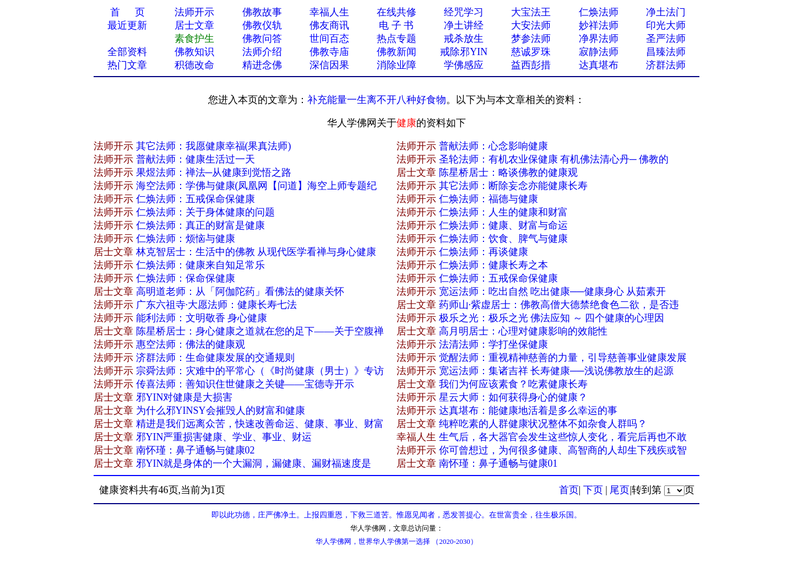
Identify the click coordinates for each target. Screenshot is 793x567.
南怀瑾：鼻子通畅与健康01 (498, 463)
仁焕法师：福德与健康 (488, 198)
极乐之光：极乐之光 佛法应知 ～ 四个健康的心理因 (552, 317)
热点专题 (396, 38)
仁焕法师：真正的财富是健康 (200, 225)
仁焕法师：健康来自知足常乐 (200, 265)
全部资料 (127, 51)
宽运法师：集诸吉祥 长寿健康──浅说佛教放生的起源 (556, 370)
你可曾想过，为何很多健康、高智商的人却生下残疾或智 (563, 450)
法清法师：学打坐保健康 (493, 344)
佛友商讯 (329, 25)
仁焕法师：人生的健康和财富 (503, 212)
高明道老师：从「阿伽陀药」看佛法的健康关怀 (240, 291)
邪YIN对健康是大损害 (184, 397)
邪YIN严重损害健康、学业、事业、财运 (224, 436)
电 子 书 (396, 25)
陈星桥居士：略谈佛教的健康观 (508, 172)
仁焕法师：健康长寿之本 (493, 265)
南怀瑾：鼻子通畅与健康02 (195, 450)
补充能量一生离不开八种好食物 (376, 99)
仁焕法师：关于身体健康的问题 (205, 212)
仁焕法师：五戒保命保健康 (195, 198)
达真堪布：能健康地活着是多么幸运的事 (528, 410)
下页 (593, 489)
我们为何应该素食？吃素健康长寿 (513, 384)
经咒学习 (464, 12)
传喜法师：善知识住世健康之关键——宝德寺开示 (245, 384)
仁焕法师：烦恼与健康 (185, 238)
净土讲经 (464, 25)
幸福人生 (329, 12)
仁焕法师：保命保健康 (185, 278)
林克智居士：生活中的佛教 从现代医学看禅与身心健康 (256, 251)
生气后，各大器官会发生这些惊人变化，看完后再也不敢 (563, 436)
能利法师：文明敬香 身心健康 (202, 317)
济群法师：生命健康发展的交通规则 (215, 357)
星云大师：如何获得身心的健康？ (513, 397)
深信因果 (329, 65)
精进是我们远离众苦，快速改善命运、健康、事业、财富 (260, 423)
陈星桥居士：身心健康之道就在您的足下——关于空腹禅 (260, 331)
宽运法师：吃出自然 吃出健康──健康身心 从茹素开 (552, 291)
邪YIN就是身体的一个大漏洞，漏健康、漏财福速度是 (254, 463)
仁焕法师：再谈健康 (483, 251)
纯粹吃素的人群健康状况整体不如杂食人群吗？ (543, 423)
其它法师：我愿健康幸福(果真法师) (213, 146)
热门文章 (127, 65)
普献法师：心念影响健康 (493, 146)
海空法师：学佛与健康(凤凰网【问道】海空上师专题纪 (256, 185)
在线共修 (396, 12)
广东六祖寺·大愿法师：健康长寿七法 (216, 304)
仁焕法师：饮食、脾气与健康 (503, 238)
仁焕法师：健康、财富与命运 (503, 225)
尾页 (619, 489)
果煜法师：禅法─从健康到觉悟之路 (214, 172)
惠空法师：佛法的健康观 (190, 344)
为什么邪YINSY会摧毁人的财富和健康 (220, 410)
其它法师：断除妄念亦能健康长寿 (513, 185)
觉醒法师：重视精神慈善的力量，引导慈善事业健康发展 (563, 357)
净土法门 (666, 12)
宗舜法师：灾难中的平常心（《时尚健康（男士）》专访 (260, 370)
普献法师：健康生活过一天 (195, 159)
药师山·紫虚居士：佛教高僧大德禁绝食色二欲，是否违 (559, 304)
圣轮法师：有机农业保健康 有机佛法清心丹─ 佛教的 (554, 159)
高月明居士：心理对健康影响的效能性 (523, 331)
